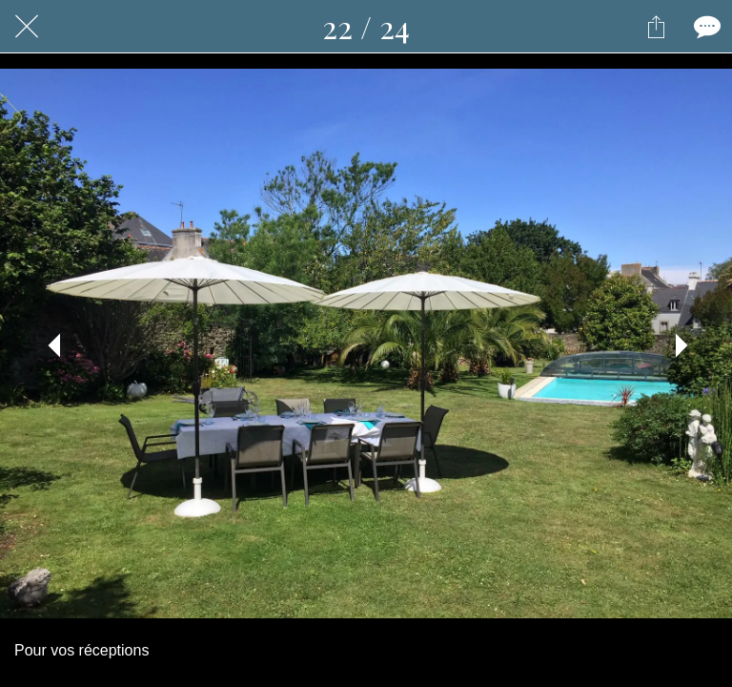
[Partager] (656, 27)
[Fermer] (26, 26)
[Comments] (705, 27)
